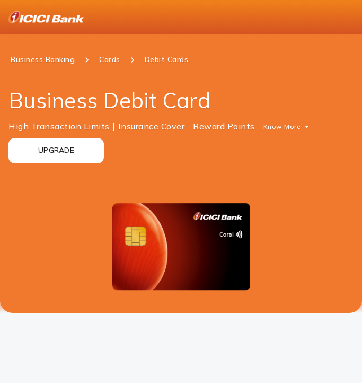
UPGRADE (56, 150)
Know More (282, 126)
